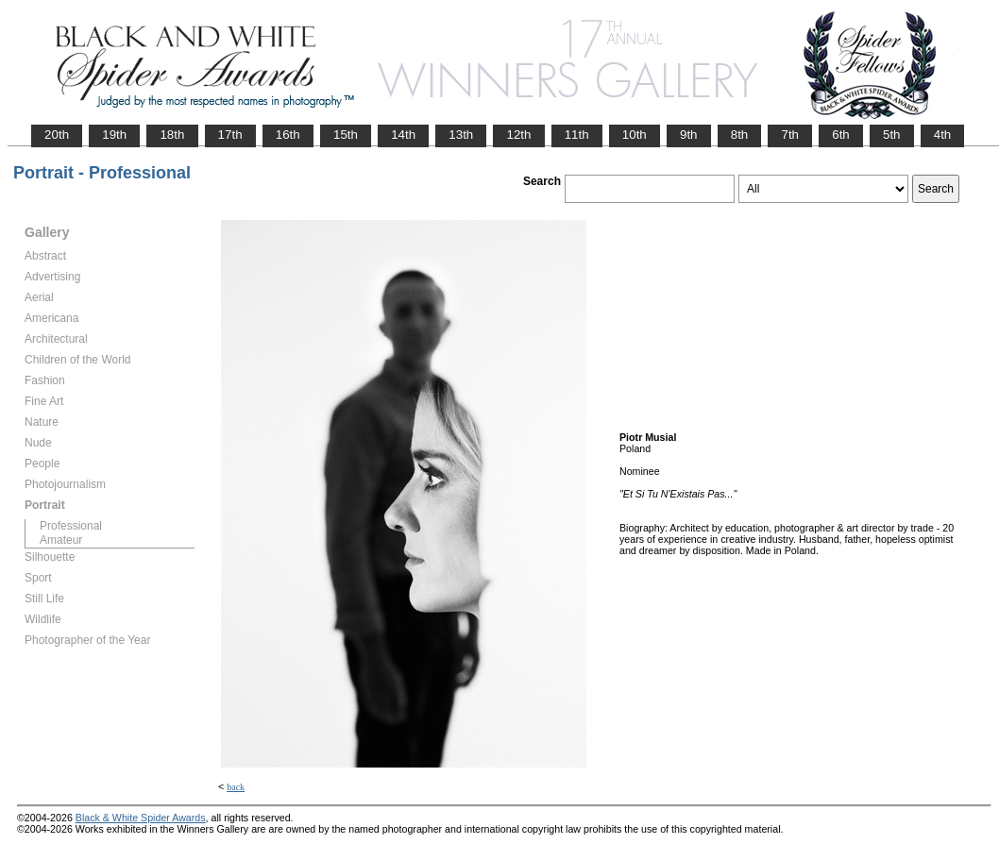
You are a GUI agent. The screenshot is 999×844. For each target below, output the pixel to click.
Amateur (61, 540)
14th (403, 134)
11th (577, 134)
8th (739, 134)
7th (789, 134)
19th (114, 134)
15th (345, 134)
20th (56, 134)
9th (688, 134)
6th (840, 134)
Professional (71, 525)
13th (460, 134)
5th (891, 134)
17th (230, 134)
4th (942, 134)
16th (288, 134)
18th (172, 134)
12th (518, 134)
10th (634, 134)
